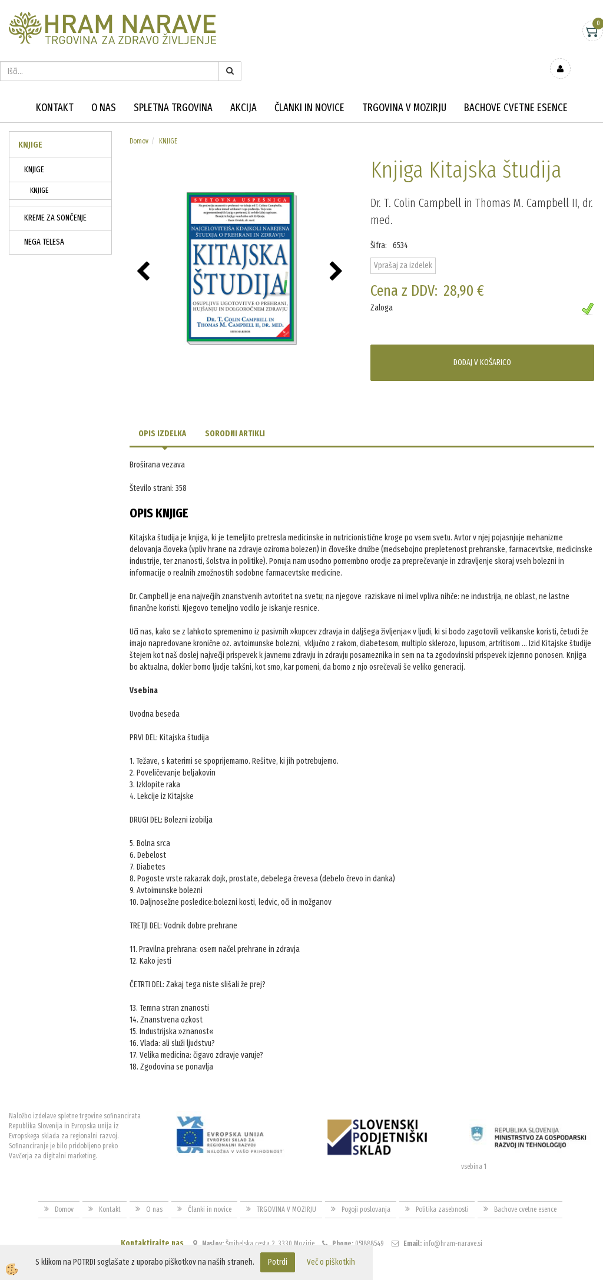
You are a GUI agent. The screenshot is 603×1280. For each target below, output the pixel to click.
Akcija (243, 82)
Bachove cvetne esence (516, 82)
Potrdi (277, 1262)
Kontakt (55, 82)
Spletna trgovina (173, 82)
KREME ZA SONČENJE (55, 193)
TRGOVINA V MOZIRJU (404, 82)
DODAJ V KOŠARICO (482, 337)
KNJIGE (34, 144)
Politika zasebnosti (442, 1184)
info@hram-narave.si (452, 1218)
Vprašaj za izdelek (403, 240)
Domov (139, 116)
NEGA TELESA (44, 217)
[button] (338, 246)
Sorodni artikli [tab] (235, 408)
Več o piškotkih (331, 1262)
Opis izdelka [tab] (162, 408)
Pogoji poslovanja (366, 1184)
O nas (103, 82)
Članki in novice (309, 82)
